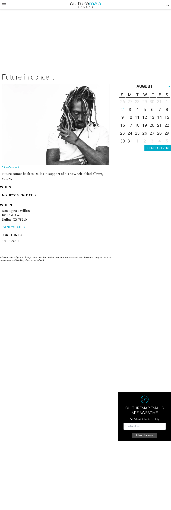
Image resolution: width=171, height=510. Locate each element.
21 (159, 125)
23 (122, 133)
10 (130, 117)
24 (130, 133)
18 (137, 125)
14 (159, 117)
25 (137, 133)
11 (137, 117)
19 (144, 125)
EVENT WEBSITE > (14, 227)
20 (152, 125)
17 (130, 125)
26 (144, 133)
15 (166, 117)
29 (166, 133)
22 (166, 125)
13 (152, 117)
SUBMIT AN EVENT (158, 148)
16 (122, 125)
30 (122, 141)
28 (159, 133)
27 (152, 133)
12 (144, 117)
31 (130, 141)
